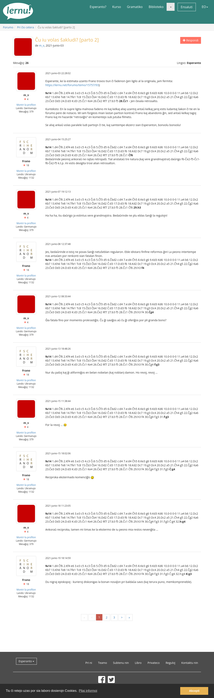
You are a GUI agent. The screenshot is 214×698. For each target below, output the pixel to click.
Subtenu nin (121, 663)
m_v (41, 45)
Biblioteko (156, 7)
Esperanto (26, 661)
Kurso (116, 7)
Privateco (154, 663)
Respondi (190, 40)
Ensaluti (187, 7)
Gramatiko (135, 7)
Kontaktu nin (189, 663)
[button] (171, 7)
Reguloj (170, 663)
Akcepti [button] (194, 690)
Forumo (8, 27)
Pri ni (88, 663)
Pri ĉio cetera (25, 27)
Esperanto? (98, 7)
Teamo (102, 663)
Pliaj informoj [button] (88, 690)
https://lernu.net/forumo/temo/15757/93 (72, 85)
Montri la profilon (26, 104)
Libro (138, 663)
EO (205, 7)
